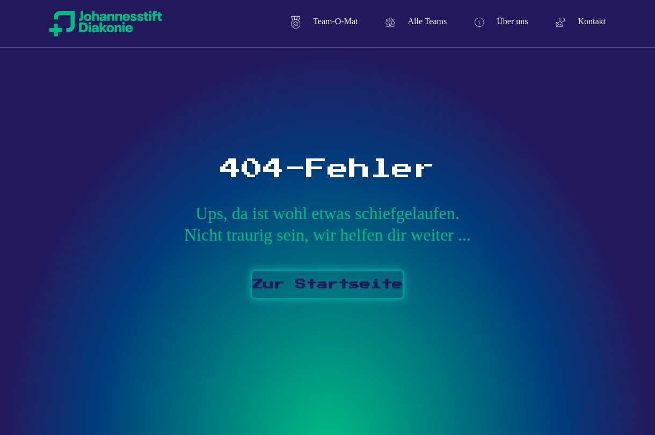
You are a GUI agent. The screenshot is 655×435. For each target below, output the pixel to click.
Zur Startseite (327, 284)
